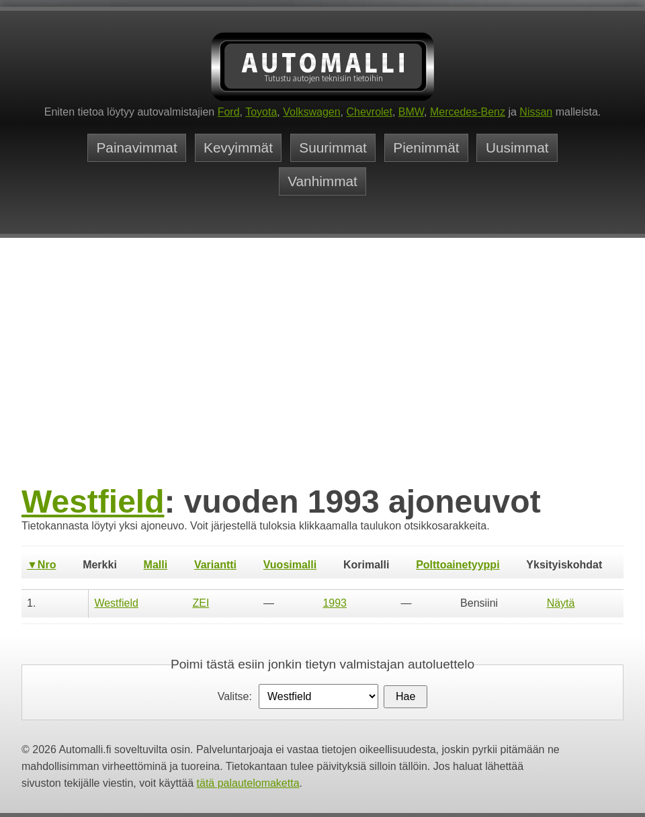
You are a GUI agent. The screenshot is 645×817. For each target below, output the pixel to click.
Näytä (561, 603)
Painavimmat (136, 147)
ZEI (200, 603)
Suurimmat (333, 147)
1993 (334, 603)
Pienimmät (426, 147)
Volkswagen (311, 112)
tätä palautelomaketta (248, 783)
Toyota (261, 112)
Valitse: (235, 696)
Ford (229, 112)
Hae (405, 696)
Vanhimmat (322, 181)
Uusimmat (517, 147)
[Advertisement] (323, 381)
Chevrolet (369, 112)
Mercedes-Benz (467, 112)
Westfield (93, 501)
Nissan (535, 112)
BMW (411, 112)
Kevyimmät (238, 147)
